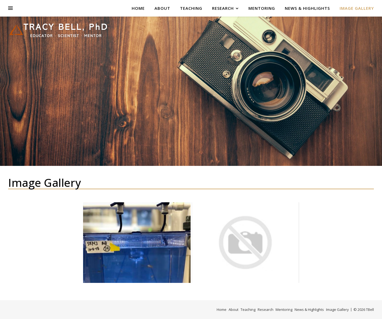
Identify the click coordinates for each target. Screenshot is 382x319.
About (162, 8)
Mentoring (261, 8)
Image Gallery (357, 8)
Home (138, 8)
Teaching (191, 8)
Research (223, 8)
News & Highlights (307, 8)
